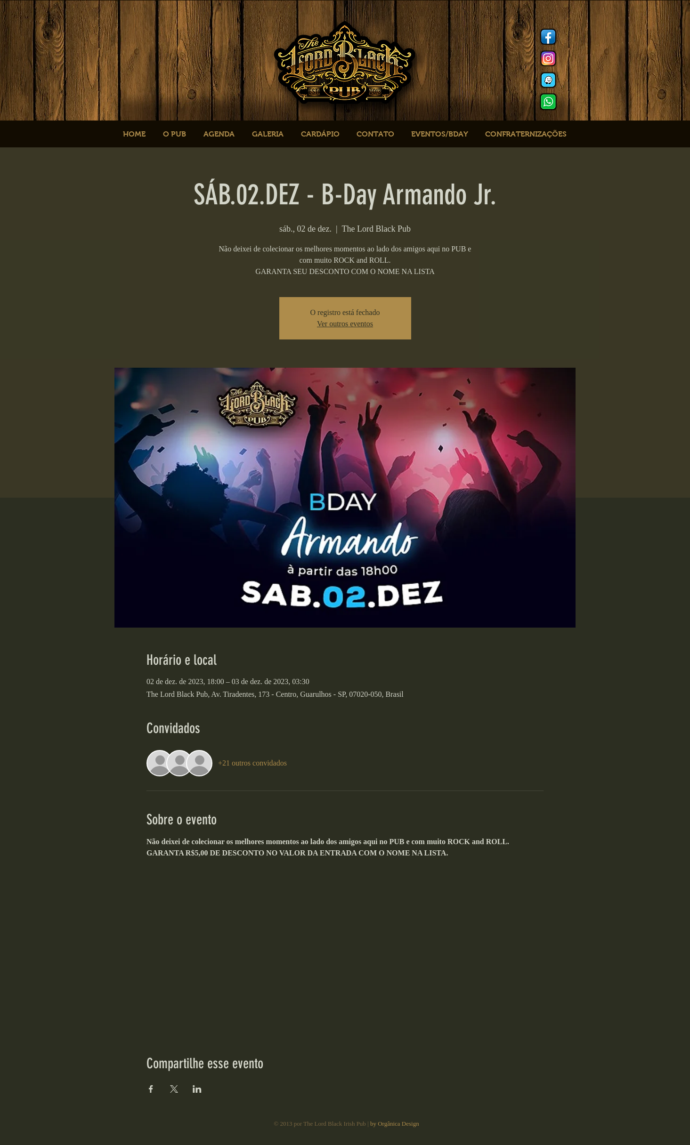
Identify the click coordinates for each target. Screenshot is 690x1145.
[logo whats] (548, 102)
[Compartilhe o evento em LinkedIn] (197, 1089)
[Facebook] (548, 37)
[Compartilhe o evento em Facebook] (150, 1089)
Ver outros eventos (345, 324)
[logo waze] (548, 80)
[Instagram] (548, 58)
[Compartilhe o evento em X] (174, 1089)
